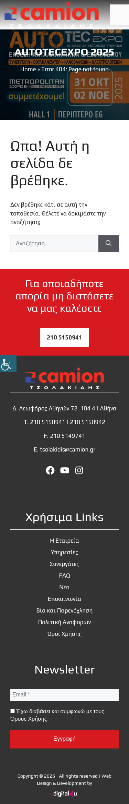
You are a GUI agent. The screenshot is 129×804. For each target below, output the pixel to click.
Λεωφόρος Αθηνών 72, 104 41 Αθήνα (68, 408)
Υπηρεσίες (64, 552)
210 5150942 (87, 422)
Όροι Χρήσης (64, 633)
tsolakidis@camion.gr (67, 449)
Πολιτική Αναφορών (64, 622)
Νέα (64, 587)
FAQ (64, 575)
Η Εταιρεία (64, 540)
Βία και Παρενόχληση (64, 610)
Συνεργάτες (64, 563)
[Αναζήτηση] (108, 243)
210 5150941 (64, 337)
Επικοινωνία (64, 598)
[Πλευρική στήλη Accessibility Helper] (8, 363)
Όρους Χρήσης (28, 719)
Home (28, 69)
